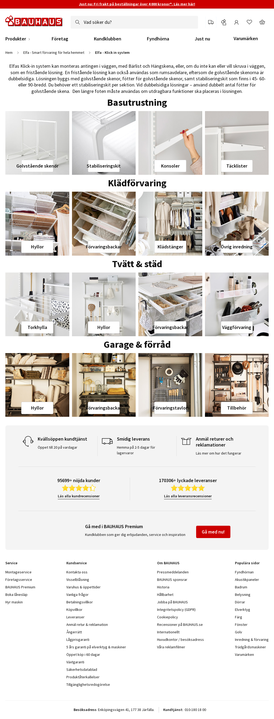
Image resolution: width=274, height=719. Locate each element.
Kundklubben (107, 38)
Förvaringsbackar (104, 247)
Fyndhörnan (244, 572)
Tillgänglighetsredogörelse (88, 684)
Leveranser (75, 617)
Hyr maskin (14, 602)
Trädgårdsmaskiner (250, 647)
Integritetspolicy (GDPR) (176, 609)
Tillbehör (236, 408)
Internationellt (168, 632)
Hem (9, 52)
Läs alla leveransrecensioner (188, 496)
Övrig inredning (237, 247)
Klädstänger (170, 247)
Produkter (15, 38)
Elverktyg (242, 609)
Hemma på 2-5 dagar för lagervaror (136, 450)
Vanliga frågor (77, 594)
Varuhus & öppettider (83, 587)
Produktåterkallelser (83, 677)
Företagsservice (18, 579)
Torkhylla (37, 327)
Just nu (202, 38)
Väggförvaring (236, 327)
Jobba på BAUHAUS (172, 602)
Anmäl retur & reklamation (87, 624)
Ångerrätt (74, 632)
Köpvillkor (74, 609)
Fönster (241, 624)
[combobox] (134, 22)
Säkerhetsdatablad (81, 669)
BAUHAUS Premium (20, 587)
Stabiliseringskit (104, 166)
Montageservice (18, 572)
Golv (238, 632)
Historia (163, 587)
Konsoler (170, 166)
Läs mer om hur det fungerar (218, 453)
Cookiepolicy (167, 617)
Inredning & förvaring (252, 639)
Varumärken (246, 38)
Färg (238, 617)
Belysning (242, 594)
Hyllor (37, 247)
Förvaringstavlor (170, 408)
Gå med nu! (213, 532)
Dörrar (240, 602)
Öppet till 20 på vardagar (57, 447)
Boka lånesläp (16, 594)
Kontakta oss (76, 572)
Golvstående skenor (37, 166)
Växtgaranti (75, 662)
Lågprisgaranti (77, 639)
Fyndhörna (158, 38)
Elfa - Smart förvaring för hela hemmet (53, 52)
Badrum (241, 587)
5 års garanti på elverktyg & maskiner (96, 647)
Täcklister (236, 166)
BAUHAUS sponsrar (172, 579)
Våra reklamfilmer (171, 647)
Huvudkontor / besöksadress (180, 639)
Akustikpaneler (247, 579)
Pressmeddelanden (173, 572)
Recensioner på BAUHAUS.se (180, 624)
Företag (60, 38)
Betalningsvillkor (79, 602)
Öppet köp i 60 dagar (83, 654)
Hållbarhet (165, 594)
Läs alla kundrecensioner (79, 496)
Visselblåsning (77, 579)
